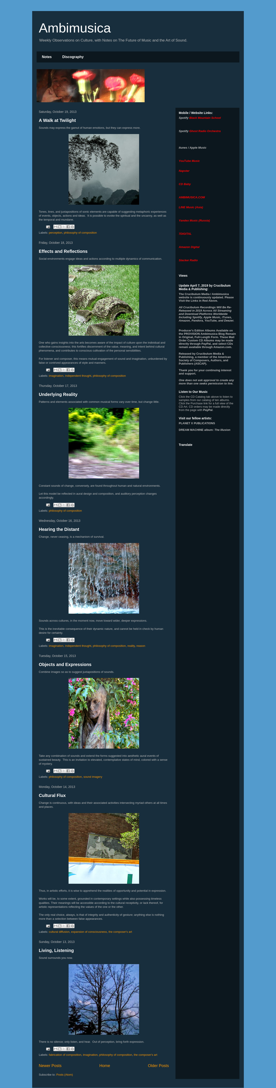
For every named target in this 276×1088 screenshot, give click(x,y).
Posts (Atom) (64, 1074)
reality (131, 645)
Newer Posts (50, 1065)
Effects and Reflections (63, 251)
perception (55, 232)
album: (204, 429)
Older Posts (158, 1065)
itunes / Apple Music (192, 147)
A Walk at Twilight (57, 120)
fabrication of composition (65, 1054)
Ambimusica (75, 28)
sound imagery (92, 776)
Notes (47, 57)
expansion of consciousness (89, 931)
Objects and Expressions (65, 664)
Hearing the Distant (59, 529)
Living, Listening (56, 950)
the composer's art (120, 931)
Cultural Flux (52, 795)
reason (140, 645)
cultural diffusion (59, 931)
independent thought (78, 375)
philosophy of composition (80, 232)
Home (104, 1065)
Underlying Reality (58, 394)
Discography (73, 57)
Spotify (183, 117)
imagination (56, 375)
